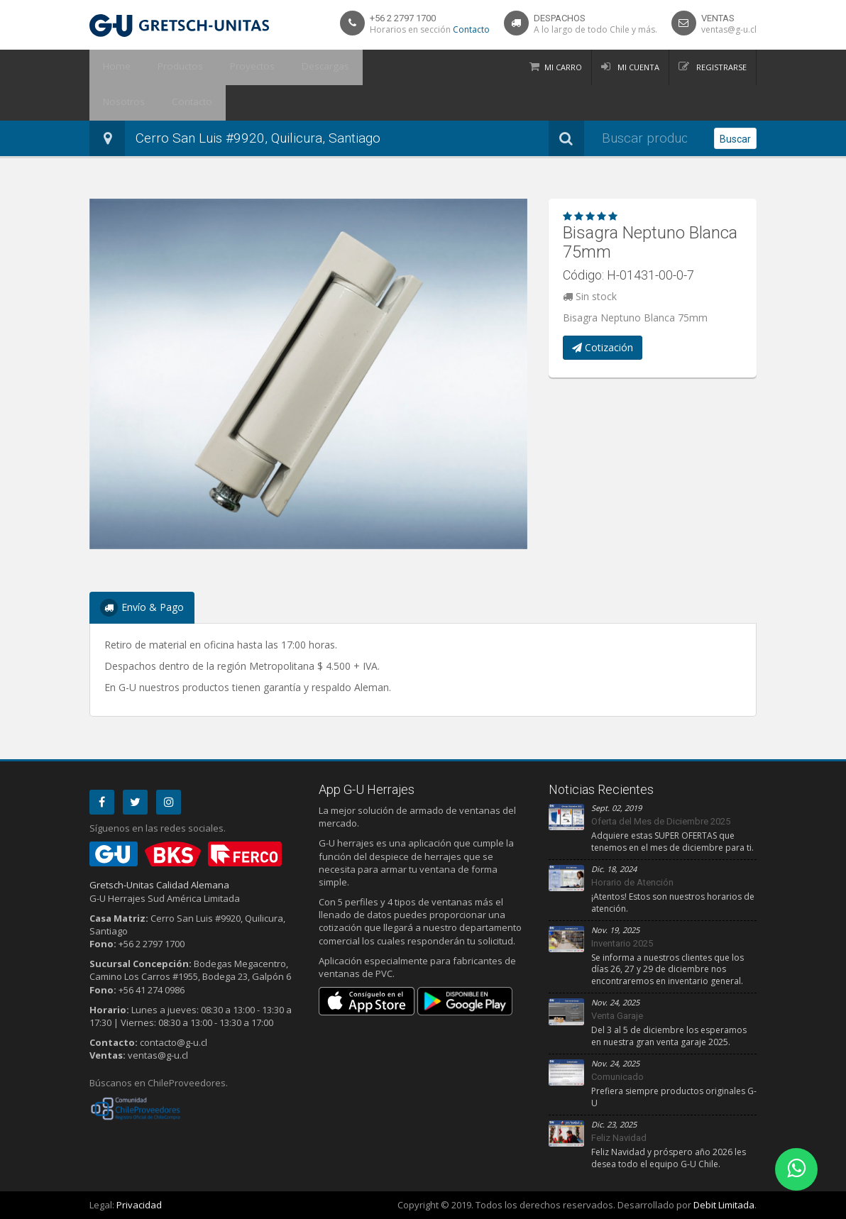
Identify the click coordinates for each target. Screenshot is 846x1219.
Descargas (300, 67)
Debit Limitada (723, 1204)
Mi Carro (563, 67)
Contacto (471, 29)
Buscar (735, 139)
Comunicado (617, 1076)
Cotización (602, 347)
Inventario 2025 (622, 943)
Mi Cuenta (637, 67)
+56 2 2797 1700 (403, 18)
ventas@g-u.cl (729, 29)
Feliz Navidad (619, 1137)
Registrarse (720, 67)
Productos (169, 67)
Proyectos (234, 67)
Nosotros (364, 67)
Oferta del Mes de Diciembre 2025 (660, 821)
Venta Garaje (617, 1015)
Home (113, 67)
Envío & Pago (142, 608)
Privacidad (139, 1204)
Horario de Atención (632, 882)
